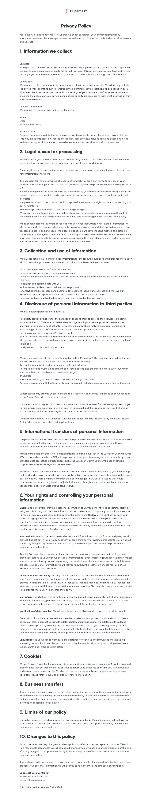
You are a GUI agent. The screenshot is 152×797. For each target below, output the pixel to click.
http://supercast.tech (93, 38)
